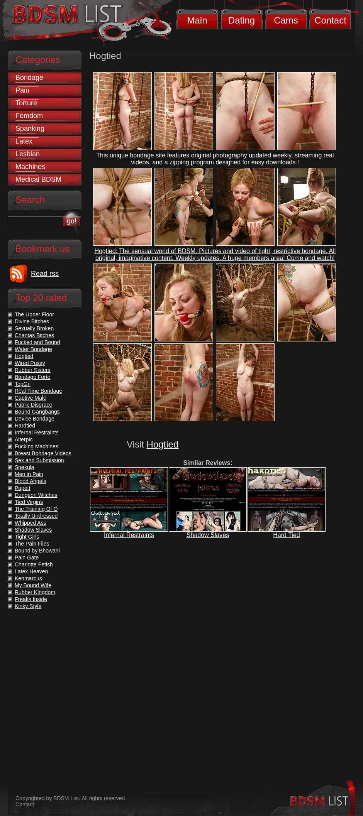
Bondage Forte (33, 377)
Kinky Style (28, 606)
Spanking (29, 128)
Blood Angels (30, 481)
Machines (30, 167)
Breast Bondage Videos (43, 453)
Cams (286, 20)
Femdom (29, 116)
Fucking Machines (36, 446)
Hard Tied (286, 535)
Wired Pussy (30, 363)
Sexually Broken (34, 328)
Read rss (45, 273)
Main (197, 20)
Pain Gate (27, 557)
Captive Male (30, 398)
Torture (26, 103)
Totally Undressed (36, 516)
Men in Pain (29, 474)
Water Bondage (33, 349)
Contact (330, 20)
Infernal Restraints (129, 535)
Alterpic (24, 439)
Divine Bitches (32, 321)
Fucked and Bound (37, 342)
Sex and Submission (39, 460)
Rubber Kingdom (35, 592)
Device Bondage (34, 419)
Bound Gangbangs (37, 412)
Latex (23, 141)
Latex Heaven (31, 571)
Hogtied (163, 444)
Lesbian (27, 154)
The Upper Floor (34, 314)
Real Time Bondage (38, 391)
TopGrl (23, 384)
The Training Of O (36, 509)
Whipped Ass (30, 523)
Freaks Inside (31, 599)
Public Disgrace (33, 405)
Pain (22, 90)
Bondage (29, 77)
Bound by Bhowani (37, 550)
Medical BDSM (38, 179)
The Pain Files (32, 544)
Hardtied (25, 425)
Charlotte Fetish (34, 564)
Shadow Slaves (208, 535)
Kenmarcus (28, 578)
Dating (241, 20)
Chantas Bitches (34, 335)
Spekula (24, 467)
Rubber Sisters (33, 370)
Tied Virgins (29, 502)
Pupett (22, 488)
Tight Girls (27, 537)
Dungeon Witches (36, 495)
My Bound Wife (33, 585)
